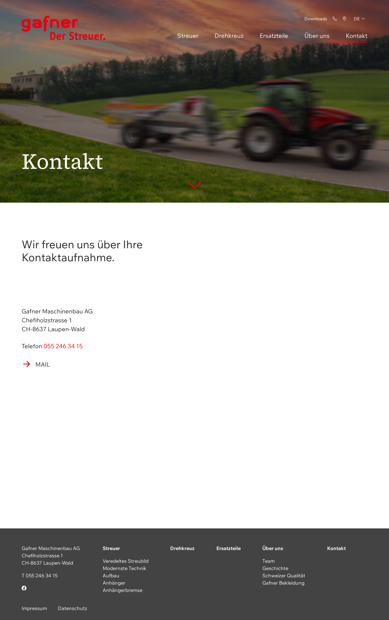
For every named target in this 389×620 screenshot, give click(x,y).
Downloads (315, 18)
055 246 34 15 (63, 346)
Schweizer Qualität (283, 575)
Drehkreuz (228, 35)
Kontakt (356, 35)
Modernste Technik (124, 568)
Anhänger (114, 583)
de (357, 18)
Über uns (317, 35)
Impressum (34, 608)
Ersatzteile (274, 35)
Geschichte (275, 568)
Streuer (187, 35)
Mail (42, 364)
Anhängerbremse (122, 590)
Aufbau (111, 575)
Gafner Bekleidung (283, 583)
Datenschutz (72, 608)
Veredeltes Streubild (126, 561)
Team (268, 561)
